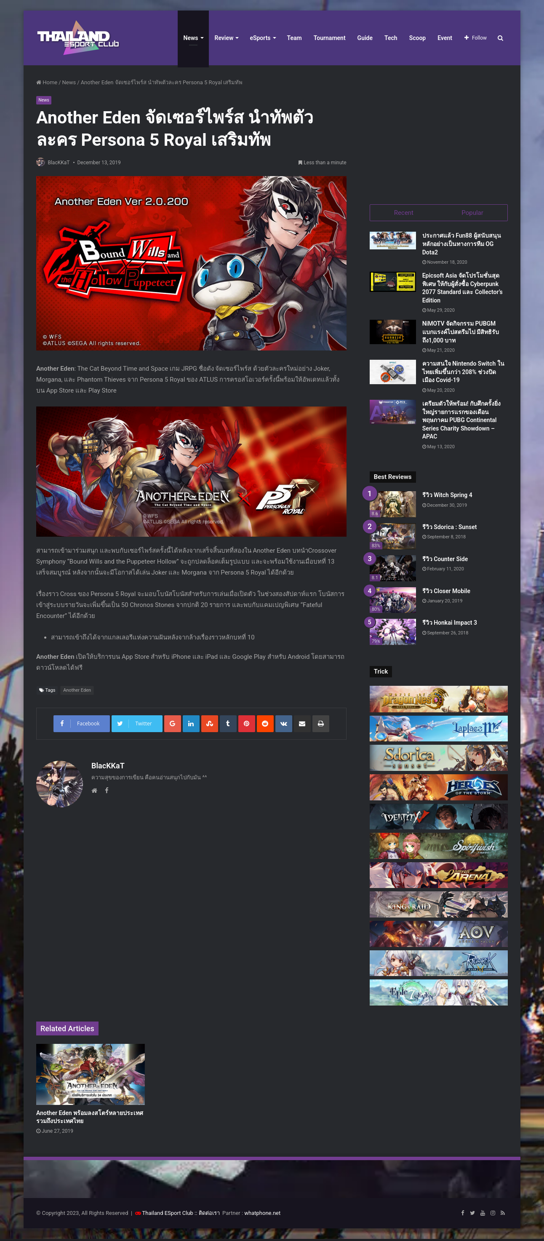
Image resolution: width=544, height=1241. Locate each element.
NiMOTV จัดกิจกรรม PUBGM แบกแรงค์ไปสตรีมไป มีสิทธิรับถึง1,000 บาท (460, 333)
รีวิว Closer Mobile (446, 592)
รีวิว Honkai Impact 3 (449, 624)
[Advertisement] (439, 130)
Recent (403, 213)
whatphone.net (262, 1215)
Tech (390, 38)
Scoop (417, 38)
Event (444, 38)
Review (224, 38)
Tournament (330, 38)
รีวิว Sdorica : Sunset (449, 529)
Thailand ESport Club (167, 1215)
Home (46, 82)
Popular (472, 213)
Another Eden (77, 691)
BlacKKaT (62, 163)
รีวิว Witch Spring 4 (447, 497)
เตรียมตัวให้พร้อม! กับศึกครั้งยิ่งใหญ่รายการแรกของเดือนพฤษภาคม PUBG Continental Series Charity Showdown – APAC (461, 422)
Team (294, 38)
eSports (260, 38)
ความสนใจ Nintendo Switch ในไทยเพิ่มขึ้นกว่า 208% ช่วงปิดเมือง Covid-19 (463, 373)
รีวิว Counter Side (445, 560)
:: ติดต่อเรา (207, 1215)
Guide (365, 38)
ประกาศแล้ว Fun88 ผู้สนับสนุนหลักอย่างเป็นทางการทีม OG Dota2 (461, 245)
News (191, 38)
